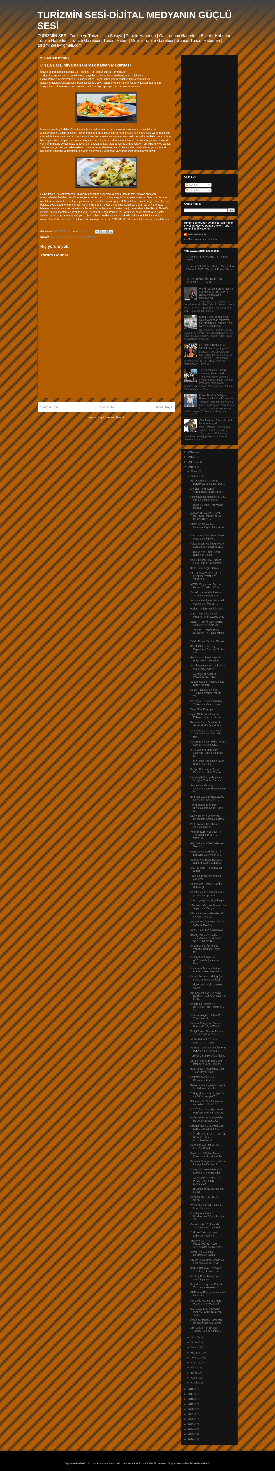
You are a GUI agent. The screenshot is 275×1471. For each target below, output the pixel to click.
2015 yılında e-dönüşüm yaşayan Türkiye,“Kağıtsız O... (206, 753)
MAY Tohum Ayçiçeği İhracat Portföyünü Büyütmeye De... (207, 1111)
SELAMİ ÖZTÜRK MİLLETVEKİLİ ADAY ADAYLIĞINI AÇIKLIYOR (206, 1243)
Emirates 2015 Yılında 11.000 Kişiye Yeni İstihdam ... (207, 798)
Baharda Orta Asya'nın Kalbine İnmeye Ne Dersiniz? (207, 1163)
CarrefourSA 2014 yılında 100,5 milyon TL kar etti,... (206, 1226)
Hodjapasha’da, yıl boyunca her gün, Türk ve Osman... (206, 779)
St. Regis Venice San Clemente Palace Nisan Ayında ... (208, 1049)
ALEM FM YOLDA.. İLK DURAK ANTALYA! (203, 1041)
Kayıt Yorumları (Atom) (111, 417)
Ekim (194, 1372)
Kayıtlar (192, 184)
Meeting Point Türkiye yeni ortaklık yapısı (205, 1278)
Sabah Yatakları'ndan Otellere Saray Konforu (207, 683)
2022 (191, 1419)
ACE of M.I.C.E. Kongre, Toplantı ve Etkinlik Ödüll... (206, 1330)
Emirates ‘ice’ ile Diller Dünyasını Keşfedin (202, 1079)
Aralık (194, 1382)
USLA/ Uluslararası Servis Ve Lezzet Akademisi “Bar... (207, 1261)
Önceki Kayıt (163, 407)
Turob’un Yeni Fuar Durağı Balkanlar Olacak (205, 553)
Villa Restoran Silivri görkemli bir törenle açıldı (215, 422)
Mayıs (194, 1347)
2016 (191, 1389)
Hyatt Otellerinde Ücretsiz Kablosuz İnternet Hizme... (206, 716)
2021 (191, 1414)
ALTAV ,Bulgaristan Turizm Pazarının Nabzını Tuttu (205, 586)
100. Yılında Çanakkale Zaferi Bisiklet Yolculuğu (207, 762)
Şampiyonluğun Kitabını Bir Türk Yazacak (205, 1017)
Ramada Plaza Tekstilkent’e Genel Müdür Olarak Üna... (207, 724)
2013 (191, 456)
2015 (191, 466)
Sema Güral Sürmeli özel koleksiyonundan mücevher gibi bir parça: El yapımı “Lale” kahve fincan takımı (216, 321)
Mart (194, 1337)
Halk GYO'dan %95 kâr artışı (206, 608)
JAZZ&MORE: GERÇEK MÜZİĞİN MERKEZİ (204, 675)
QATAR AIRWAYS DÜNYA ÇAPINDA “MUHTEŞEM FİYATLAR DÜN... (205, 516)
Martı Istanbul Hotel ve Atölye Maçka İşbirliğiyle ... (207, 537)
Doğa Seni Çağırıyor (202, 709)
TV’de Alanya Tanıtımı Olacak (207, 641)
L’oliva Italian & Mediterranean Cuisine (73, 236)
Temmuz (196, 1357)
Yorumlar (192, 190)
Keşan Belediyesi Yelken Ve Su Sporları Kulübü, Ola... (208, 743)
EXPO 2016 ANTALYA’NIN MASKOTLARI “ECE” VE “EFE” (206, 1311)
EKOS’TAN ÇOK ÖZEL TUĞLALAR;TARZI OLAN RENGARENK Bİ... (206, 937)
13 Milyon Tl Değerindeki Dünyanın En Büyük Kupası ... (207, 633)
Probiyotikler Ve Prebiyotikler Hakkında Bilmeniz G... (206, 1119)
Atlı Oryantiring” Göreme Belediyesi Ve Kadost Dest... (207, 482)
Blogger (172, 1463)
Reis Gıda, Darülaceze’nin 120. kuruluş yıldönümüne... (208, 498)
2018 (191, 1399)
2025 (191, 1434)
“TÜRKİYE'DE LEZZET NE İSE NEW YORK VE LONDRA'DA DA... (208, 1137)
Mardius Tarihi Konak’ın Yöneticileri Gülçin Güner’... (207, 490)
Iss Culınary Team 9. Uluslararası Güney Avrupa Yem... (207, 1216)
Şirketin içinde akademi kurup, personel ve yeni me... (207, 894)
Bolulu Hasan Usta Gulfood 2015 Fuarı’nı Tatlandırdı (205, 561)
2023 (191, 1424)
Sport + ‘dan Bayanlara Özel (206, 929)
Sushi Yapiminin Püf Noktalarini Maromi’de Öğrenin (208, 667)
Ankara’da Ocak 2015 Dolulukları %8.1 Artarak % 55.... (207, 1007)
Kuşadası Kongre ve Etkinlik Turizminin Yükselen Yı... (206, 1286)
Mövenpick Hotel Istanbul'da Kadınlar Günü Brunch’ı (206, 1171)
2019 (191, 1404)
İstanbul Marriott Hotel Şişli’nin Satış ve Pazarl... (207, 923)
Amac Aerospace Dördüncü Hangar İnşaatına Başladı (206, 1321)
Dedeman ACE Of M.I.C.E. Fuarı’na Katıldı (205, 1146)
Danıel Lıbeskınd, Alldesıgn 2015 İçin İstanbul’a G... (206, 594)
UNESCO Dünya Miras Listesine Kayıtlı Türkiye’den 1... (207, 527)
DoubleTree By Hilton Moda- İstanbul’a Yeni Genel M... (206, 1062)
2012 (191, 451)
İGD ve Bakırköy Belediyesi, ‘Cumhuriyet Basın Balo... (206, 1270)
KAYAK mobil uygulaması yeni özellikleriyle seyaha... (207, 1087)
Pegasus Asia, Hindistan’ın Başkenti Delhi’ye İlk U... (205, 853)
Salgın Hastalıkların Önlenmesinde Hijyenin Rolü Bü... (208, 788)
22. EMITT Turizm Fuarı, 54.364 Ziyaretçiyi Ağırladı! (214, 347)
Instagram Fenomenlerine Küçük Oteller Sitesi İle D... (207, 970)
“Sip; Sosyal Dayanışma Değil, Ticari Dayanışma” (207, 1070)
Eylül (194, 1367)
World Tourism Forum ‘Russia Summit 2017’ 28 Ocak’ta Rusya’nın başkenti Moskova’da (216, 293)
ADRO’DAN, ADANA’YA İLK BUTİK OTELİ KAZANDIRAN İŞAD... (208, 995)
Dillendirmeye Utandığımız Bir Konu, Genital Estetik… (207, 1127)
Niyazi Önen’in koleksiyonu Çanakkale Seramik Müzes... (208, 818)
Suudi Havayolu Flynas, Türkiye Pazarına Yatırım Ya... (205, 693)
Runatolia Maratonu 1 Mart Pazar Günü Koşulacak (205, 1302)
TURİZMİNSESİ (197, 234)
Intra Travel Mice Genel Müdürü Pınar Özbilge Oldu (207, 615)
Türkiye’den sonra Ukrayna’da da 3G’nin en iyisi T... (207, 1095)
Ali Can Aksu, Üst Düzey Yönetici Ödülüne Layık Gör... (205, 949)
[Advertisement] (106, 369)
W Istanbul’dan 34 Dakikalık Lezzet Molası (206, 1207)
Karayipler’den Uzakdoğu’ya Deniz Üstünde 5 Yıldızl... (206, 978)
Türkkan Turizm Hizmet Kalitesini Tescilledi (203, 1234)
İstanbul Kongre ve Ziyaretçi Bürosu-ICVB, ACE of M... (206, 1025)
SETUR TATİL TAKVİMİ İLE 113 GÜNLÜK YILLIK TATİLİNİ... (206, 835)
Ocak (194, 471)
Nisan (194, 1342)
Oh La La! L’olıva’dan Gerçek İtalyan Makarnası (207, 915)
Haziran (195, 1352)
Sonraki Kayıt (49, 407)
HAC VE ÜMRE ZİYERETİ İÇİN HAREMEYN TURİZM (204, 280)
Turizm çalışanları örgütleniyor (207, 900)
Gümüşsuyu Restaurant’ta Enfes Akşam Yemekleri (205, 659)
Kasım (195, 1377)
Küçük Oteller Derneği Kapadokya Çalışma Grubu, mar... (207, 649)
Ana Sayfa (107, 407)
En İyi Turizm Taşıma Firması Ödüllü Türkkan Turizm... (206, 1033)
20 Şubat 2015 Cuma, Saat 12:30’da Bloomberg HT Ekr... (205, 733)
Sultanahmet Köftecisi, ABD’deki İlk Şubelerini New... (204, 960)
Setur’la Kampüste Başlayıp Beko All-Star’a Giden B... (206, 861)
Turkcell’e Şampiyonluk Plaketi (207, 1055)
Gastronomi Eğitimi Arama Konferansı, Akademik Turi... (207, 1155)
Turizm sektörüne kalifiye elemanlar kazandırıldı (213, 372)
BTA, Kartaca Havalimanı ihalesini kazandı (204, 826)
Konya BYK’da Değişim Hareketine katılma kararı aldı (216, 397)
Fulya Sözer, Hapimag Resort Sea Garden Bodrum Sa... (207, 545)
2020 (191, 1409)
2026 (191, 1439)
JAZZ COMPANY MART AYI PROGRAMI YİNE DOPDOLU (206, 1180)
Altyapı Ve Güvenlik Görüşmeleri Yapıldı (203, 1253)
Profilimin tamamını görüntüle (200, 239)
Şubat (194, 476)
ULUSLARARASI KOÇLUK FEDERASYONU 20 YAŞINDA (205, 576)
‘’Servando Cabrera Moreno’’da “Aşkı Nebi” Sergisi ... (208, 907)
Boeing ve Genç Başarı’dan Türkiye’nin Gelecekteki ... (206, 703)
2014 (191, 461)
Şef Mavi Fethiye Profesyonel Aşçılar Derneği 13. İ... (207, 602)
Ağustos (196, 1362)
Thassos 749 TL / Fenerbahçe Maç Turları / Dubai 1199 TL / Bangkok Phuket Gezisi (210, 268)
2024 (191, 1429)
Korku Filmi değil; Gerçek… (206, 568)
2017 (191, 1394)
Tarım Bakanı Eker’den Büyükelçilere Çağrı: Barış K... (206, 807)
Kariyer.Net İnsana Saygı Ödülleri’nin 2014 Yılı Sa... (206, 771)
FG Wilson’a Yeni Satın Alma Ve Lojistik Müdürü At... (206, 1103)
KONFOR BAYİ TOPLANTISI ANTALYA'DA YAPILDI (206, 623)
